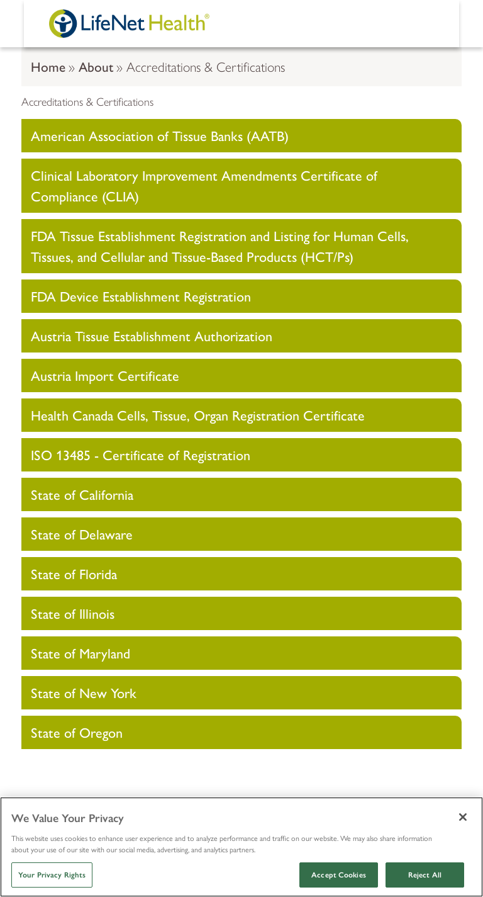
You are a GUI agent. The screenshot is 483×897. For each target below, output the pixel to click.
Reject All (424, 875)
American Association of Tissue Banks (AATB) (160, 135)
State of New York (83, 692)
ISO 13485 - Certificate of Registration (140, 454)
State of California (82, 494)
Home (48, 66)
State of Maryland (80, 653)
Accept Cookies (338, 875)
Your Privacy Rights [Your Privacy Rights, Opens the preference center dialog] (52, 875)
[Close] (463, 817)
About (96, 66)
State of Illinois (72, 613)
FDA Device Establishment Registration (141, 296)
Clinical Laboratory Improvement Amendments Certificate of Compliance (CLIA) (204, 185)
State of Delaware (82, 534)
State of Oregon (77, 732)
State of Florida (74, 573)
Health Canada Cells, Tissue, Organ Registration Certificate (198, 415)
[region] (241, 847)
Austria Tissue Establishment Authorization (151, 335)
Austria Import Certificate (105, 375)
